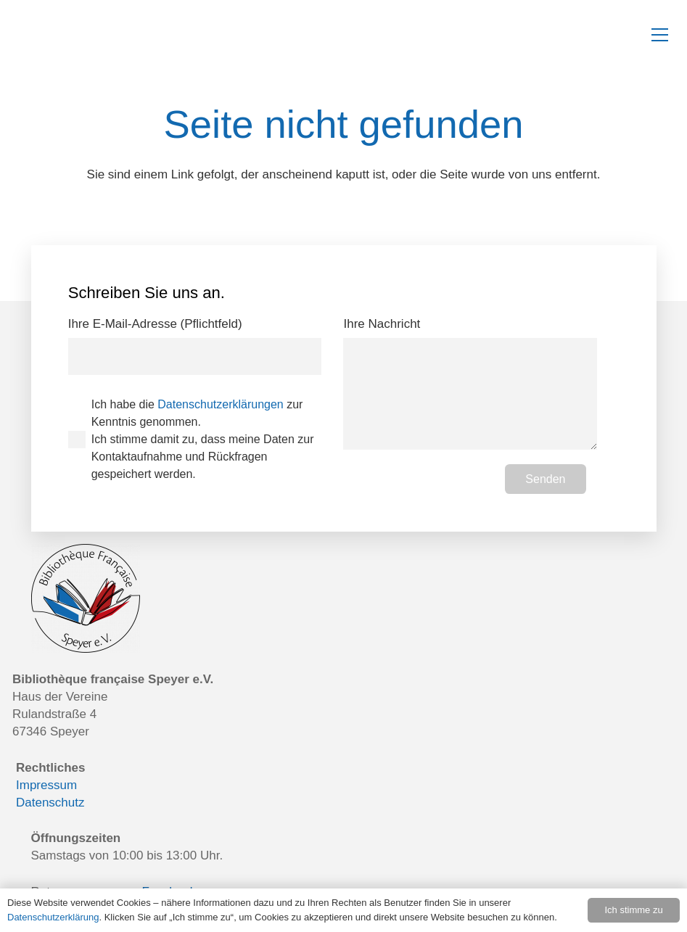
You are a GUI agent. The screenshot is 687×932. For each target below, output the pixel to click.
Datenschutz (50, 802)
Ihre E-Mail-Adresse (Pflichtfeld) (194, 346)
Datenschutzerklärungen (220, 404)
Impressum (46, 785)
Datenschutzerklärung (53, 917)
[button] (659, 35)
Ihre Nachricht (469, 383)
